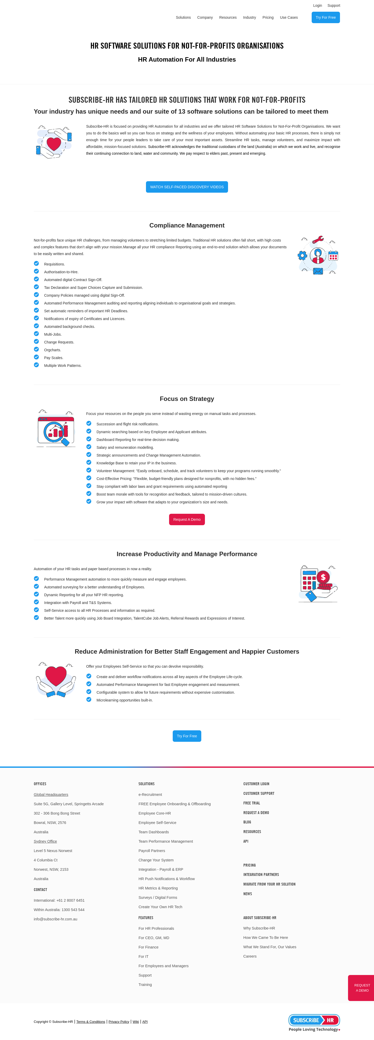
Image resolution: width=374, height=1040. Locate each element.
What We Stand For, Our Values (269, 947)
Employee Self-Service (157, 823)
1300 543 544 (73, 910)
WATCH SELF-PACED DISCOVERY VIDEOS (187, 187)
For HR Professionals (156, 928)
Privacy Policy (119, 1022)
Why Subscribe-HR (259, 928)
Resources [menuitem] (228, 17)
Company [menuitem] (205, 17)
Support (144, 975)
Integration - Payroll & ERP (160, 869)
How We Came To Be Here (265, 937)
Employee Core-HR (154, 813)
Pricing (249, 865)
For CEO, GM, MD (153, 938)
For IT (143, 956)
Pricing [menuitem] (268, 17)
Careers (250, 956)
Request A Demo (187, 519)
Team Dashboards (153, 832)
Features (145, 917)
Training (145, 985)
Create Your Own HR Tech (160, 907)
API (245, 841)
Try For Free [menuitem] (326, 17)
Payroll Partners (151, 851)
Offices (40, 783)
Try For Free (187, 736)
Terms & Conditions (90, 1022)
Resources (252, 831)
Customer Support (258, 793)
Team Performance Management (165, 841)
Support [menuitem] (334, 5)
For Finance (148, 947)
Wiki (136, 1022)
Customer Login (256, 783)
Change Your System (155, 860)
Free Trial (251, 802)
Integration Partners (261, 874)
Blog (247, 821)
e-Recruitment (150, 794)
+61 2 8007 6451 (70, 900)
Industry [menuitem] (249, 17)
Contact (40, 889)
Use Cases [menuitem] (289, 17)
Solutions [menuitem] (183, 17)
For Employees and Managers (163, 966)
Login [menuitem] (317, 5)
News (247, 893)
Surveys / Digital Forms (157, 897)
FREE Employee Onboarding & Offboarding (174, 804)
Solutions (146, 783)
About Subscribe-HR (259, 917)
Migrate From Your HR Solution (269, 884)
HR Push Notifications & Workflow (166, 879)
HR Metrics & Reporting (158, 888)
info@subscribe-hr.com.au (55, 919)
